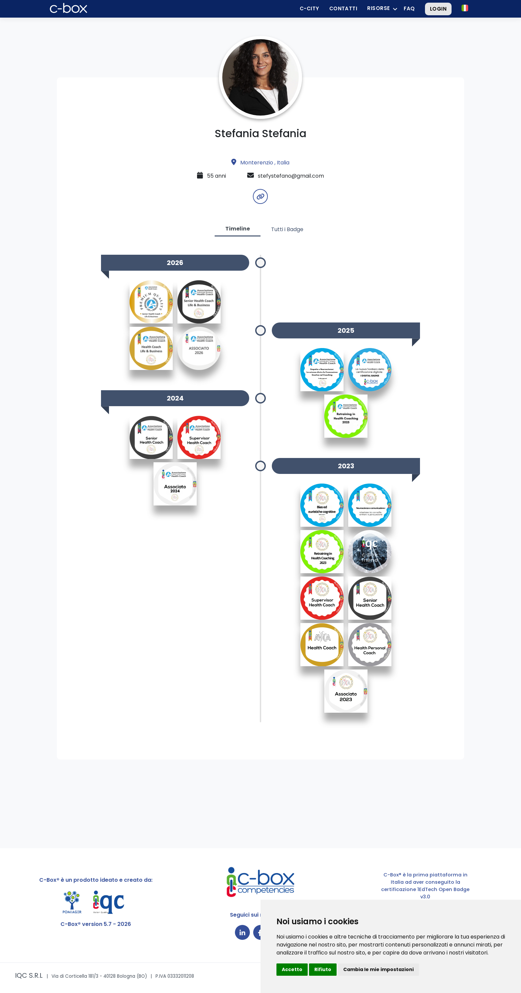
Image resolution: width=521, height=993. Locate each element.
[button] (465, 8)
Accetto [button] (292, 969)
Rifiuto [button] (322, 969)
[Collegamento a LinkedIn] (242, 932)
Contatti (343, 8)
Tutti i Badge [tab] (287, 229)
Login (438, 8)
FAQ (409, 8)
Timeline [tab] (237, 228)
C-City (309, 8)
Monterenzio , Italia (260, 162)
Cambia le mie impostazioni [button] (378, 969)
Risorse (378, 8)
